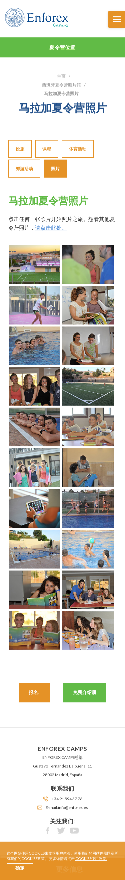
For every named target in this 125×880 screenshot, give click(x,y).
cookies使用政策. (91, 858)
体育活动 (77, 149)
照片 (55, 168)
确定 (20, 868)
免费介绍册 (84, 692)
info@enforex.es (73, 807)
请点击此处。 (51, 227)
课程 (46, 149)
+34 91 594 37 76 (67, 798)
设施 (20, 149)
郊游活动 (24, 168)
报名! (34, 692)
